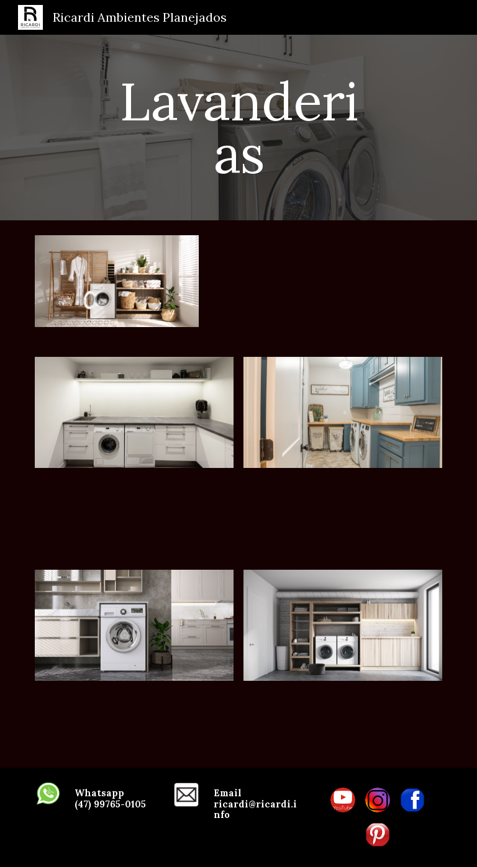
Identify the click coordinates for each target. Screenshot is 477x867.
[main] (238, 128)
